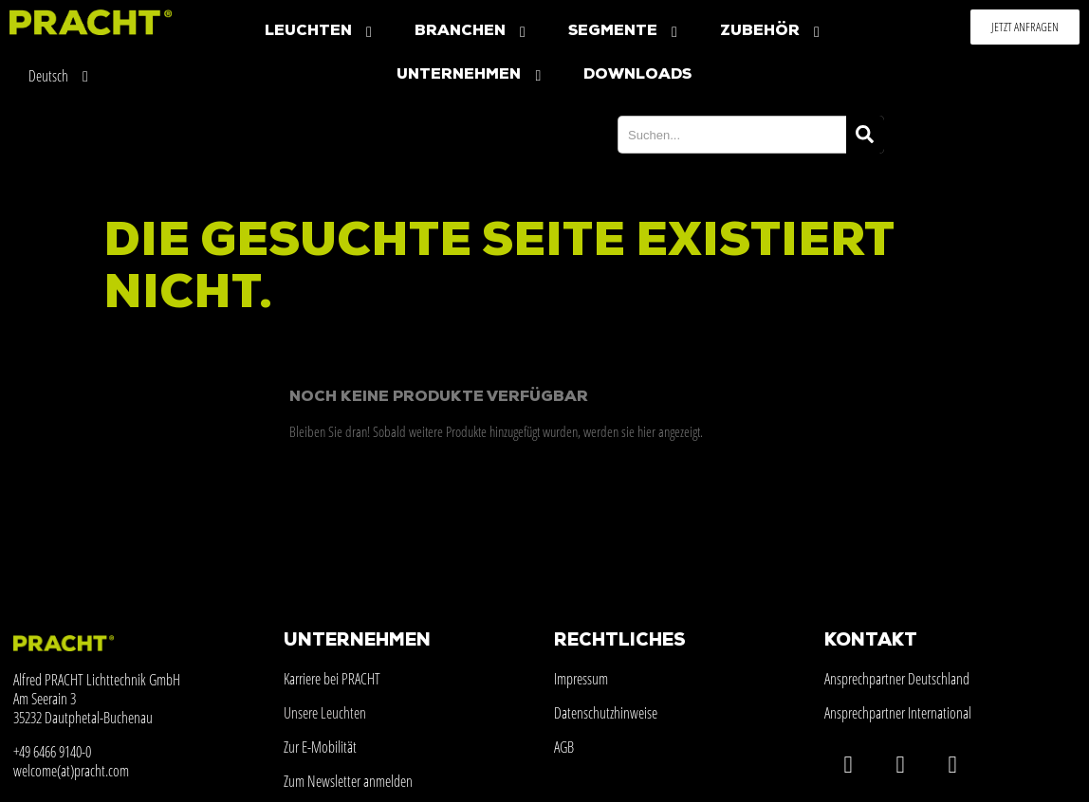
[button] (1025, 27)
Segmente (625, 31)
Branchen (472, 31)
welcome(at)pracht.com (71, 770)
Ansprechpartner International (897, 712)
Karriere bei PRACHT (332, 678)
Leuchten (321, 31)
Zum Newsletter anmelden (348, 781)
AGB (564, 747)
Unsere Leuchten (325, 712)
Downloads (637, 74)
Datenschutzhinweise (605, 712)
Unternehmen (471, 75)
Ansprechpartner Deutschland (896, 678)
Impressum (581, 678)
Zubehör (772, 31)
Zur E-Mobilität (320, 747)
